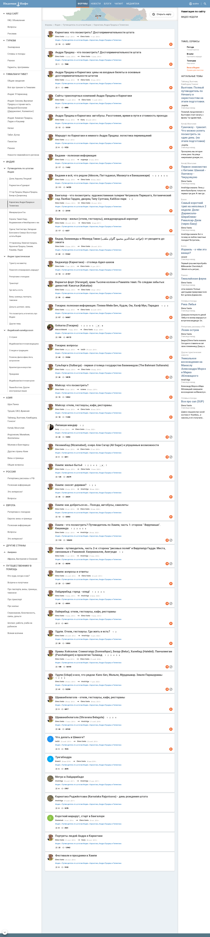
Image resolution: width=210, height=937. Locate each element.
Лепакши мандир (66, 425)
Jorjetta (184, 105)
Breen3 (58, 761)
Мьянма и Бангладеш (18, 444)
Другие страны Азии (18, 451)
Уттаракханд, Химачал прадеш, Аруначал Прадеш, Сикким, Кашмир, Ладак (23, 246)
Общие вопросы (16, 465)
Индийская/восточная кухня (21, 381)
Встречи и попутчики (18, 582)
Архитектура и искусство (20, 367)
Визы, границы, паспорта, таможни (20, 298)
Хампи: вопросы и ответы (71, 571)
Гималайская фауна (193, 278)
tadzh (83, 349)
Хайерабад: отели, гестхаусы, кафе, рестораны (85, 611)
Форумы (83, 3)
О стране (13, 337)
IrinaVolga (85, 489)
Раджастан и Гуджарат (19, 185)
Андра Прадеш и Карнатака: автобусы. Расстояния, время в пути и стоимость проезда (111, 115)
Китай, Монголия (16, 428)
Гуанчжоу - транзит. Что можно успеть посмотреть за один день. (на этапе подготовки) (194, 134)
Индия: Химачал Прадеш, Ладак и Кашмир (20, 120)
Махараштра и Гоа (17, 212)
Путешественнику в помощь (18, 567)
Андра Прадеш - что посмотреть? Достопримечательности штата (98, 52)
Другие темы (15, 324)
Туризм (11, 40)
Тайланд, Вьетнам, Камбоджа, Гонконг (22, 419)
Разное (11, 60)
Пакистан (12, 141)
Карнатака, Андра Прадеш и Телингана (21, 204)
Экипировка (14, 47)
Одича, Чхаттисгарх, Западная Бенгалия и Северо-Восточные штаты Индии (23, 232)
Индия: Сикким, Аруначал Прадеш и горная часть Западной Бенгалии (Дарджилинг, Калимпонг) (21, 106)
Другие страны (16, 545)
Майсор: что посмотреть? (72, 385)
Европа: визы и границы (20, 518)
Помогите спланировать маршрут (24, 270)
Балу (83, 120)
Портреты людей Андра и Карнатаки (78, 835)
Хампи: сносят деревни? (71, 485)
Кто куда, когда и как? (19, 576)
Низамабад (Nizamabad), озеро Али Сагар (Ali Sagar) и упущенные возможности (107, 445)
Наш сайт (12, 13)
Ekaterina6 (59, 820)
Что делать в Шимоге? (70, 737)
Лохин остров (190, 330)
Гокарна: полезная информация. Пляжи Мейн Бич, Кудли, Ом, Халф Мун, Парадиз (107, 305)
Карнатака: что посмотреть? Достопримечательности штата (94, 32)
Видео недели (189, 17)
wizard (184, 257)
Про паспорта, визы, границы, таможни (22, 591)
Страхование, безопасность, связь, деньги (21, 615)
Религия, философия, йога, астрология (21, 359)
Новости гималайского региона (23, 155)
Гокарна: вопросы (66, 345)
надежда (84, 160)
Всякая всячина (15, 633)
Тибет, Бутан (14, 135)
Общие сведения (16, 80)
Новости (96, 3)
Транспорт (13, 283)
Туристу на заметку (18, 263)
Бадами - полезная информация (75, 155)
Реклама (12, 33)
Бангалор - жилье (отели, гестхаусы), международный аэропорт (96, 218)
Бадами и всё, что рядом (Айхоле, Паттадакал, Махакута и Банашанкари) (102, 175)
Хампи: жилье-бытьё (68, 465)
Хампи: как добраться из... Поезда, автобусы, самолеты (91, 505)
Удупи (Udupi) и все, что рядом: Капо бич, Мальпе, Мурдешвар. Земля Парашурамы (108, 674)
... (97, 326)
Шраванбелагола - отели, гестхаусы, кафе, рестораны (90, 697)
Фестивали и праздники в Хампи (76, 855)
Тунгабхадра (63, 757)
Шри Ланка (13, 404)
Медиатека (132, 3)
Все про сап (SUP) (192, 401)
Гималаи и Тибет (17, 74)
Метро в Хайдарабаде (69, 776)
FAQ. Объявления (16, 20)
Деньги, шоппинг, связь (19, 307)
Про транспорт (15, 599)
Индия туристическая (19, 256)
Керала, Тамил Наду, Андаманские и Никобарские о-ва (24, 221)
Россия (11, 471)
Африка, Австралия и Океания (22, 559)
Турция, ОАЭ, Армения (18, 411)
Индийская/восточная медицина (24, 344)
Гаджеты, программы (18, 67)
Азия (9, 397)
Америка (12, 552)
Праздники (14, 374)
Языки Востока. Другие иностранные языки (19, 389)
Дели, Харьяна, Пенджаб (20, 179)
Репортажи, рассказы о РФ (21, 478)
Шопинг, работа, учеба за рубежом (20, 625)
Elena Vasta (59, 36)
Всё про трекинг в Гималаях (21, 87)
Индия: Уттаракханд (17, 94)
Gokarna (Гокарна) (66, 325)
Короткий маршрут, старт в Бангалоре (79, 816)
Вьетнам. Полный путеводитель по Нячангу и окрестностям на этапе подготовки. (193, 94)
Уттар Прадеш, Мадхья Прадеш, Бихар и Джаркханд (23, 194)
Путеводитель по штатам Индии (20, 170)
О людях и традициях (18, 350)
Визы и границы (16, 458)
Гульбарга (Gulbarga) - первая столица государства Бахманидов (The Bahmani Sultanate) (112, 365)
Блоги (107, 3)
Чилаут (119, 3)
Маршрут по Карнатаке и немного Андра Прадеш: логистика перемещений (103, 135)
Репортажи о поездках (19, 277)
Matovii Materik (61, 330)
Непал (11, 128)
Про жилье (13, 606)
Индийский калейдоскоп (20, 330)
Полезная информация (19, 485)
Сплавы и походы (16, 54)
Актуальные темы (192, 76)
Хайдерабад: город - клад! (72, 591)
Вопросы (12, 27)
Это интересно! (15, 491)
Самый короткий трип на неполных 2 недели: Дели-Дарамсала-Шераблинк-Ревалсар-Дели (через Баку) (193, 213)
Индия (10, 161)
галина (83, 389)
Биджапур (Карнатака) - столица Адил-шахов (84, 262)
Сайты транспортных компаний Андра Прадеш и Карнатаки (93, 95)
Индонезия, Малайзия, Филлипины (19, 436)
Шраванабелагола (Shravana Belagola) (79, 717)
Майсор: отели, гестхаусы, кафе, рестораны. (83, 405)
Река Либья (188, 304)
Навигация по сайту (193, 11)
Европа (10, 505)
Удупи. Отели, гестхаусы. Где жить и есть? (82, 631)
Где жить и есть (16, 290)
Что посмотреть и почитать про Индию (23, 315)
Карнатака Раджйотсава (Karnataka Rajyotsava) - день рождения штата (101, 796)
